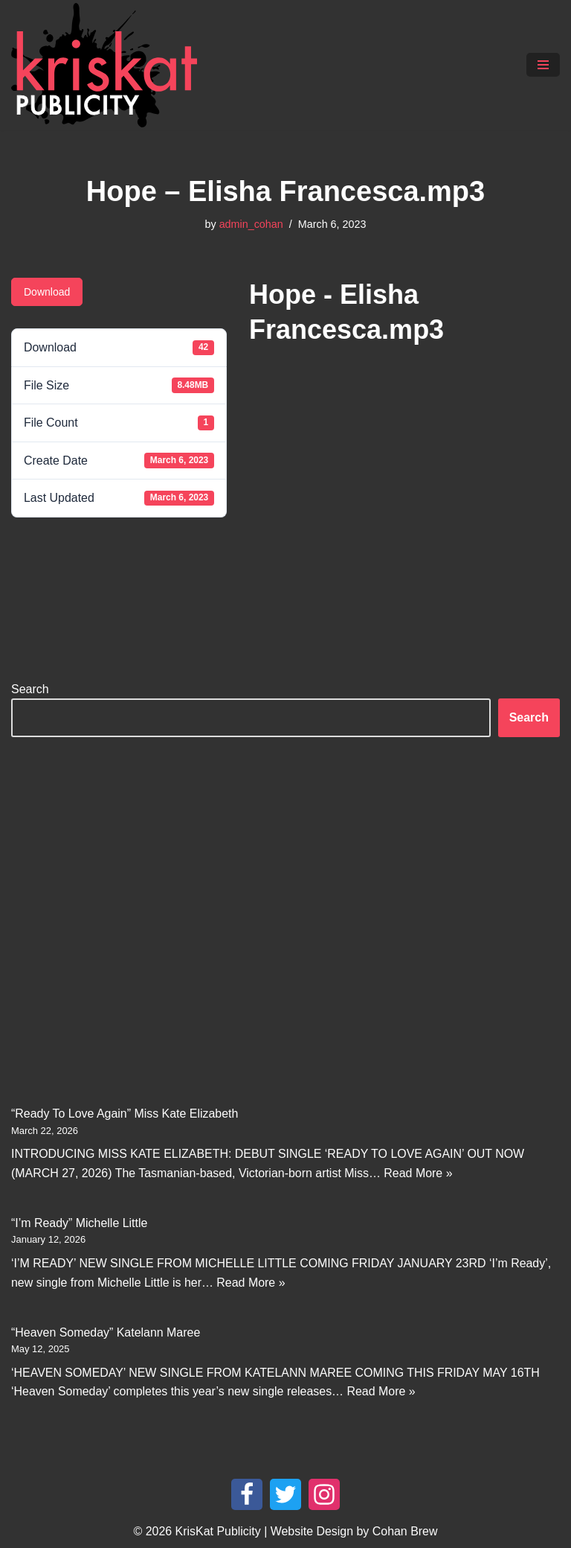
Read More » (419, 1174)
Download (47, 292)
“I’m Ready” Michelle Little (79, 1223)
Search (30, 689)
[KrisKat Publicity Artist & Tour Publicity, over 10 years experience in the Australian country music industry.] (107, 65)
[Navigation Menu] (543, 65)
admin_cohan (251, 224)
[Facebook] (246, 1496)
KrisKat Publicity (218, 1532)
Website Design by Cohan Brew (355, 1532)
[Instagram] (324, 1496)
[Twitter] (285, 1496)
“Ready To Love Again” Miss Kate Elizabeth (125, 1114)
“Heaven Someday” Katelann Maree (106, 1333)
